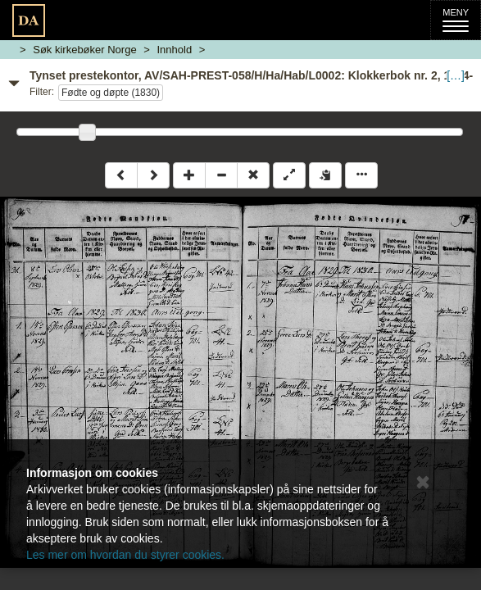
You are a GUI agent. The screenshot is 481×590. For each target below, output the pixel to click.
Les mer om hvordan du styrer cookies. (125, 554)
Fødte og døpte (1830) (110, 92)
